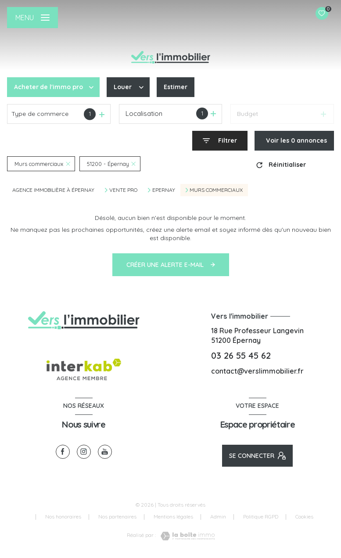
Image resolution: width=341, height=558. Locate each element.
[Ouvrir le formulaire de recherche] (220, 141)
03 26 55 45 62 (241, 355)
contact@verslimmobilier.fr (257, 371)
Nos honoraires (63, 516)
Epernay (163, 190)
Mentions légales (173, 516)
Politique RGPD (260, 516)
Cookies (304, 517)
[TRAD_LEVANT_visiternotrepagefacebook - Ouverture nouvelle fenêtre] (63, 452)
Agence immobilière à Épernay (53, 190)
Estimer (175, 87)
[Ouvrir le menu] (32, 17)
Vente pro (123, 190)
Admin (218, 516)
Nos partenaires (117, 516)
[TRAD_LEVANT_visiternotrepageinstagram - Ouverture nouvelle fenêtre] (84, 452)
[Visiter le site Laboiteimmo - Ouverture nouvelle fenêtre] (185, 536)
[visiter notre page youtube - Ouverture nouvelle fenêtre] (105, 452)
